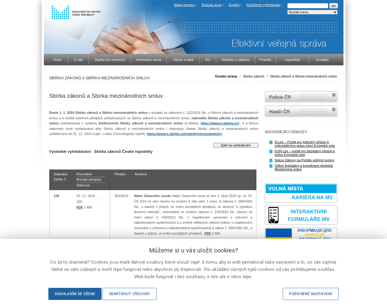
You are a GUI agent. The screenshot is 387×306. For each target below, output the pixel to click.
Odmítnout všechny (129, 294)
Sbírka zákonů (253, 76)
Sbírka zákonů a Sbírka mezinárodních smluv (303, 76)
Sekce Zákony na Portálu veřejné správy (305, 160)
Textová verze (211, 5)
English (234, 5)
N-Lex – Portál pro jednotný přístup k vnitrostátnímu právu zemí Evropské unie (305, 143)
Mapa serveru (184, 5)
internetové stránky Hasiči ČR (301, 111)
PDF (79, 207)
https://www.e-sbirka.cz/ (220, 123)
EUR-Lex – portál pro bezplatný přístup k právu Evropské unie (305, 152)
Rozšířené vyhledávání (264, 5)
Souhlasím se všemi (75, 294)
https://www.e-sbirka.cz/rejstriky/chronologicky (184, 134)
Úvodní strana (226, 76)
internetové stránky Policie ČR (301, 96)
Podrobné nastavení (310, 294)
